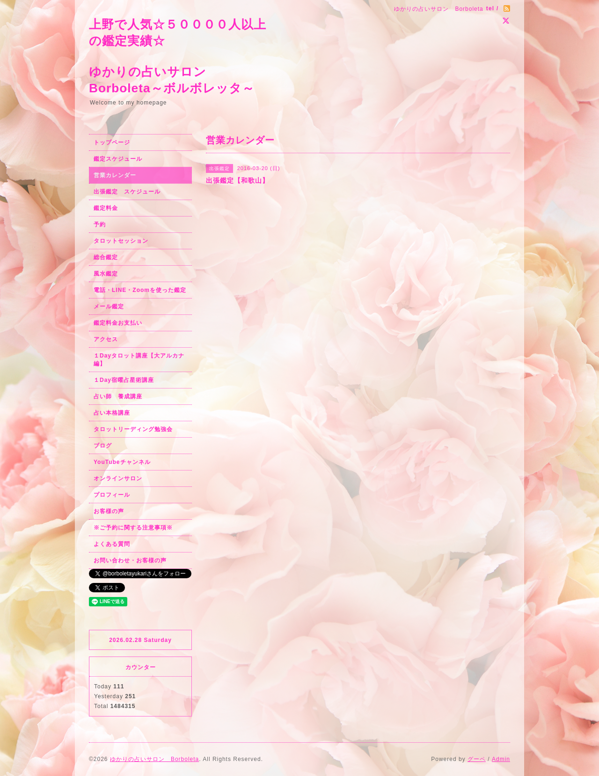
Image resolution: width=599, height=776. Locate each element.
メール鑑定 (109, 306)
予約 (100, 224)
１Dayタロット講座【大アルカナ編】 (139, 359)
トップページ (112, 142)
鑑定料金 (106, 208)
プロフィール (112, 495)
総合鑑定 (106, 257)
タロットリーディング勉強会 (133, 429)
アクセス (106, 339)
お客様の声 (109, 511)
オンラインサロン (118, 478)
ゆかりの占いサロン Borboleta (154, 759)
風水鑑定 (106, 273)
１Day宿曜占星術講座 (124, 380)
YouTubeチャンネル (122, 462)
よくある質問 (112, 544)
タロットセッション (121, 241)
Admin (501, 759)
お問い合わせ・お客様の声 (130, 560)
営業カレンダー (115, 175)
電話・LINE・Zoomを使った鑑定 (140, 290)
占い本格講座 (112, 413)
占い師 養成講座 (118, 396)
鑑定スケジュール (118, 159)
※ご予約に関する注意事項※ (133, 527)
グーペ (477, 759)
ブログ (103, 445)
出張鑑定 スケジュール (127, 191)
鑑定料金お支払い (118, 323)
